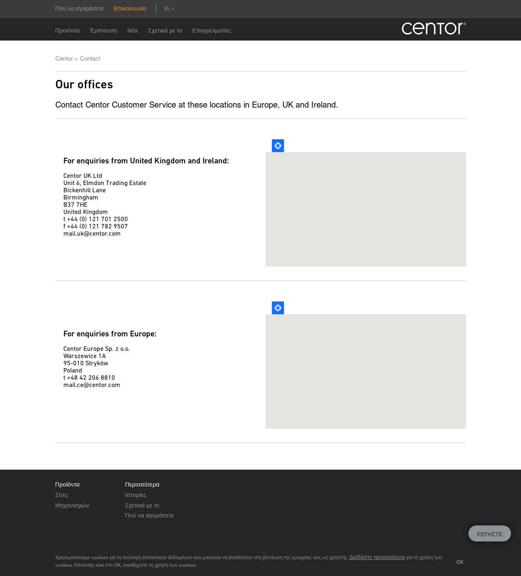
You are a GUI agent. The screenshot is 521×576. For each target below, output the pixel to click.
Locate (278, 145)
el (167, 8)
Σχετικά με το (165, 30)
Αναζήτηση (183, 8)
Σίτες (61, 494)
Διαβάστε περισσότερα (377, 557)
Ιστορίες (135, 494)
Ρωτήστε (490, 534)
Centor (64, 58)
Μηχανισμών (72, 505)
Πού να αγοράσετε (79, 8)
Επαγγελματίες (212, 30)
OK (460, 562)
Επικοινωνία (130, 8)
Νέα (133, 30)
